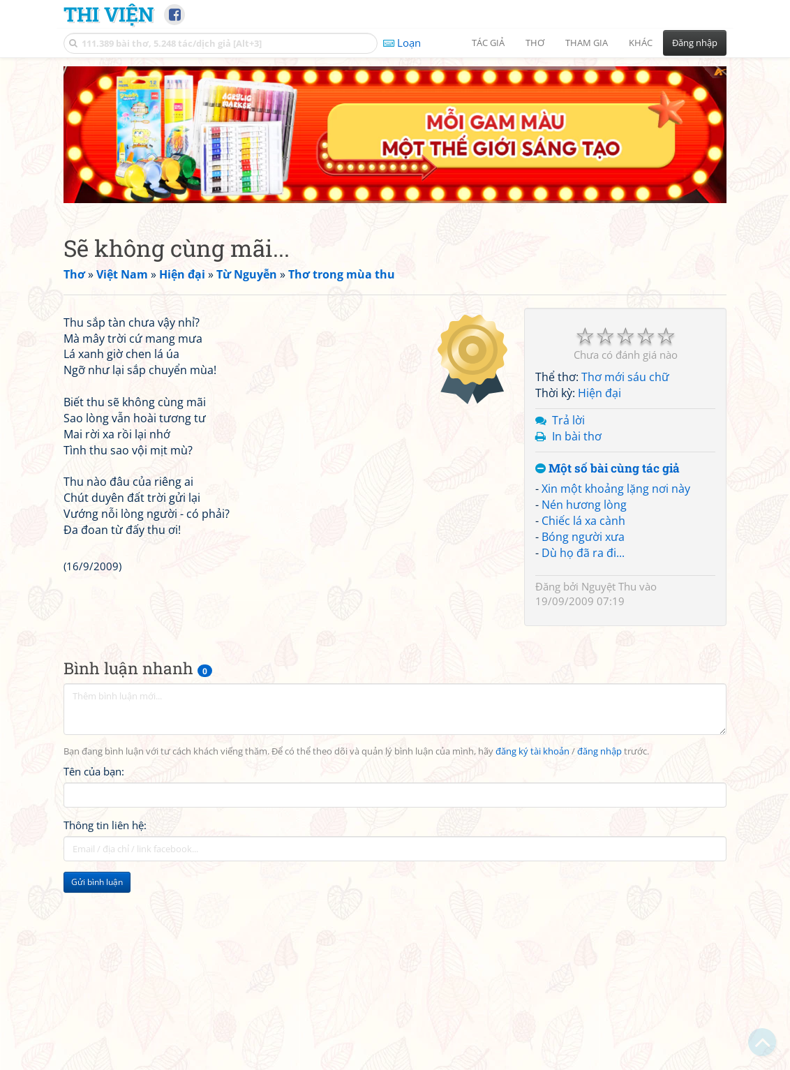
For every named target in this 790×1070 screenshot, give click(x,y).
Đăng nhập (694, 42)
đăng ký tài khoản (532, 764)
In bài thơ (577, 312)
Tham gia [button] (586, 42)
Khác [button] (641, 42)
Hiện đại (599, 269)
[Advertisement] (142, 988)
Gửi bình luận (97, 894)
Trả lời (568, 296)
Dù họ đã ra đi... (583, 429)
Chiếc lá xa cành (583, 397)
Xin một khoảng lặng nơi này (616, 365)
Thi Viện (109, 14)
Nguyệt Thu (608, 463)
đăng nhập (599, 764)
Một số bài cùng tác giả (607, 345)
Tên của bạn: (94, 783)
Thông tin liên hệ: (105, 837)
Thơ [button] (535, 42)
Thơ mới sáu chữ (625, 253)
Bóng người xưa (583, 413)
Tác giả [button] (488, 42)
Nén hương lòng (584, 381)
